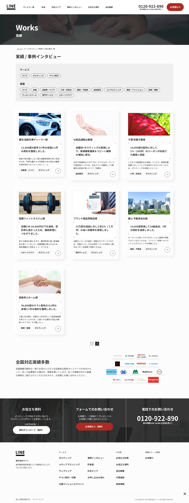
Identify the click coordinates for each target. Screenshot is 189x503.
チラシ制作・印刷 (67, 477)
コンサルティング (113, 89)
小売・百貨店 (66, 89)
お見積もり (175, 7)
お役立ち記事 (122, 457)
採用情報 (120, 484)
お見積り (149, 457)
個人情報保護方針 (23, 499)
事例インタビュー (74, 7)
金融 (35, 89)
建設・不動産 (82, 89)
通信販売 (97, 89)
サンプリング (65, 470)
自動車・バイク (48, 89)
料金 (43, 7)
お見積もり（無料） (94, 426)
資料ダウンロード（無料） (31, 429)
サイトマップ (38, 499)
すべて (24, 75)
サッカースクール (29, 95)
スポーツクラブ (65, 95)
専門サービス (47, 95)
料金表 (91, 464)
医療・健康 (153, 89)
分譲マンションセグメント (71, 484)
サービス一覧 (28, 7)
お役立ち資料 (93, 7)
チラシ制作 (54, 75)
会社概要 (109, 7)
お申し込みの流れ (96, 477)
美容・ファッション (135, 89)
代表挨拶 (120, 477)
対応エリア (56, 7)
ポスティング (38, 75)
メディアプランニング (69, 464)
